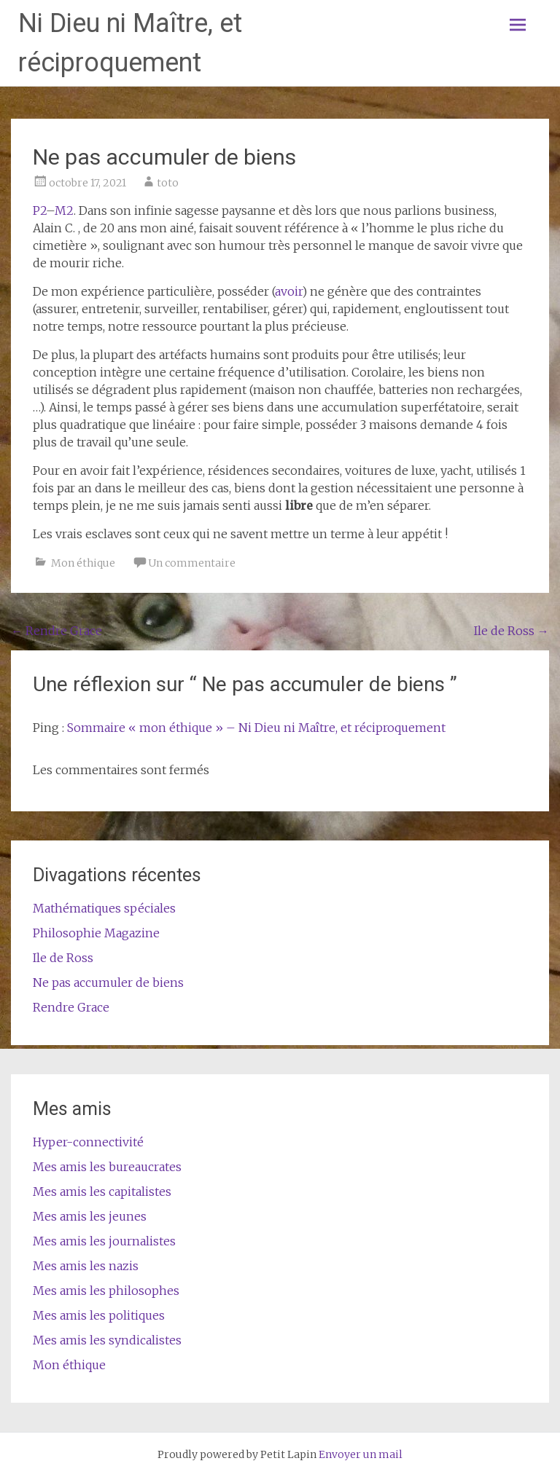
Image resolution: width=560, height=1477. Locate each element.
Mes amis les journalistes (104, 1241)
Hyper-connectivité (88, 1142)
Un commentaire (192, 563)
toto (168, 182)
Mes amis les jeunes (90, 1216)
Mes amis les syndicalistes (107, 1340)
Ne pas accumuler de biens (108, 982)
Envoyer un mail (360, 1454)
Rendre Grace (56, 630)
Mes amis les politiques (99, 1315)
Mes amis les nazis (86, 1266)
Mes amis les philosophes (106, 1290)
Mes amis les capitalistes (102, 1191)
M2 (64, 210)
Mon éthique (83, 563)
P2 (39, 210)
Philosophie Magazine (96, 933)
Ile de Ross (511, 630)
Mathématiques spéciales (104, 908)
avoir (288, 291)
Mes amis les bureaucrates (107, 1166)
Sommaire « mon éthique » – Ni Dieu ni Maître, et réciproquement (256, 727)
